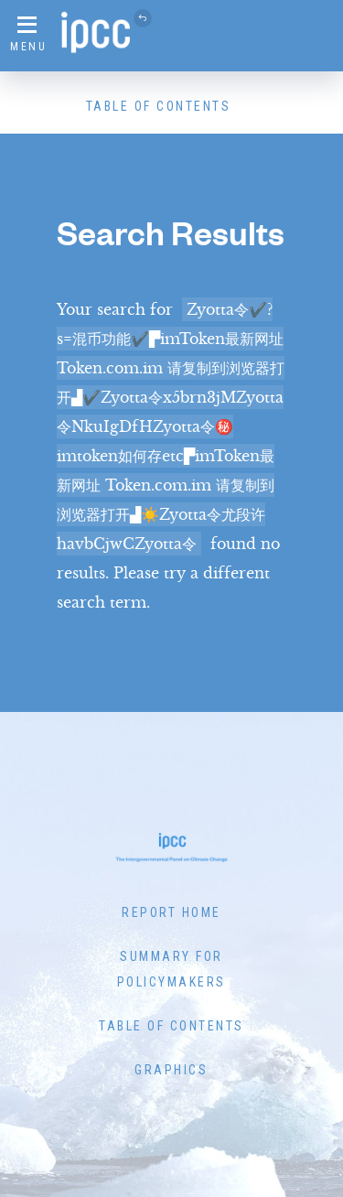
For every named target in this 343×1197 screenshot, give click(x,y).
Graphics (171, 1069)
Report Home (171, 912)
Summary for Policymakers (171, 969)
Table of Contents (158, 106)
